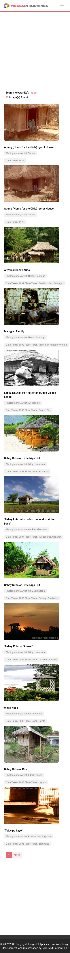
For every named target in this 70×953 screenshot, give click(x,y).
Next (17, 855)
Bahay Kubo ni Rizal (16, 769)
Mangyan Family (14, 331)
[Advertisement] (35, 51)
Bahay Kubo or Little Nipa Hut (22, 458)
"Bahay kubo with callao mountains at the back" (29, 521)
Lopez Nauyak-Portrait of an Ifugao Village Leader (30, 395)
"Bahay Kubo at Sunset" (18, 646)
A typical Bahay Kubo (17, 270)
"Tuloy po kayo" (13, 830)
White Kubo (11, 707)
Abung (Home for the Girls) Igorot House (29, 147)
